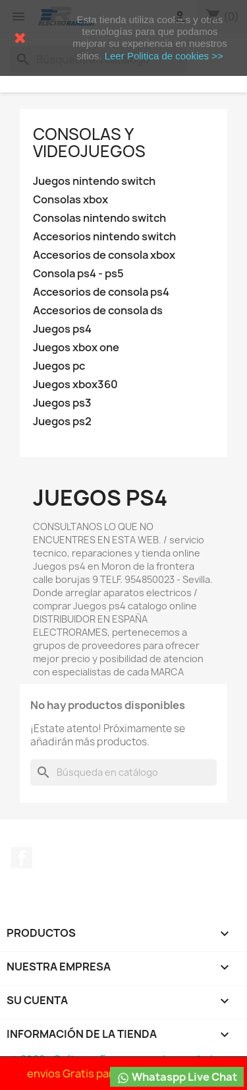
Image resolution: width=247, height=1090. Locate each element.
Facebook (21, 857)
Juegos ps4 (62, 329)
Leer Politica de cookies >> (164, 55)
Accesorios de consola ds (98, 311)
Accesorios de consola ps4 (101, 292)
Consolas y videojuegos (89, 142)
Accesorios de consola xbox (104, 255)
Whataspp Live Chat (177, 1077)
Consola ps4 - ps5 (78, 274)
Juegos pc (59, 366)
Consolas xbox (70, 200)
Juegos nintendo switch (94, 181)
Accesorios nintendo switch (104, 237)
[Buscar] (123, 772)
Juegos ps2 (62, 421)
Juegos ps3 (62, 403)
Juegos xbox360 (75, 385)
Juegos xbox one (76, 348)
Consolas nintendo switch (99, 218)
